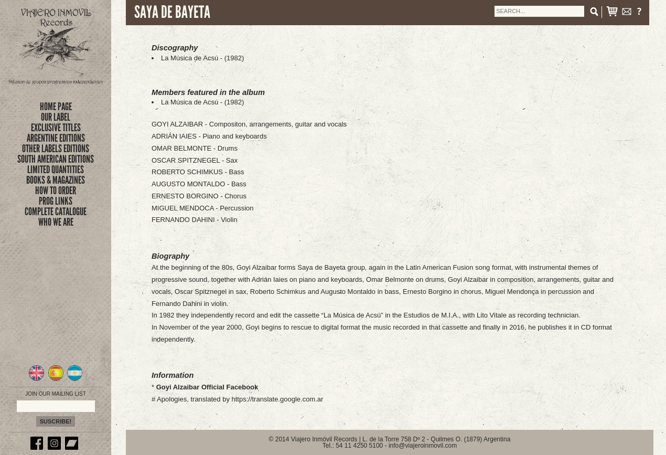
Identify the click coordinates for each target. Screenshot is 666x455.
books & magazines (55, 180)
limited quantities (55, 169)
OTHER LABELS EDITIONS (55, 148)
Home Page (56, 106)
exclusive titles (56, 127)
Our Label (55, 117)
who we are (55, 222)
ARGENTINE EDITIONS (56, 138)
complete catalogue (56, 211)
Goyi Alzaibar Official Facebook (207, 387)
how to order (55, 190)
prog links (55, 201)
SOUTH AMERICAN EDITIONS (55, 159)
